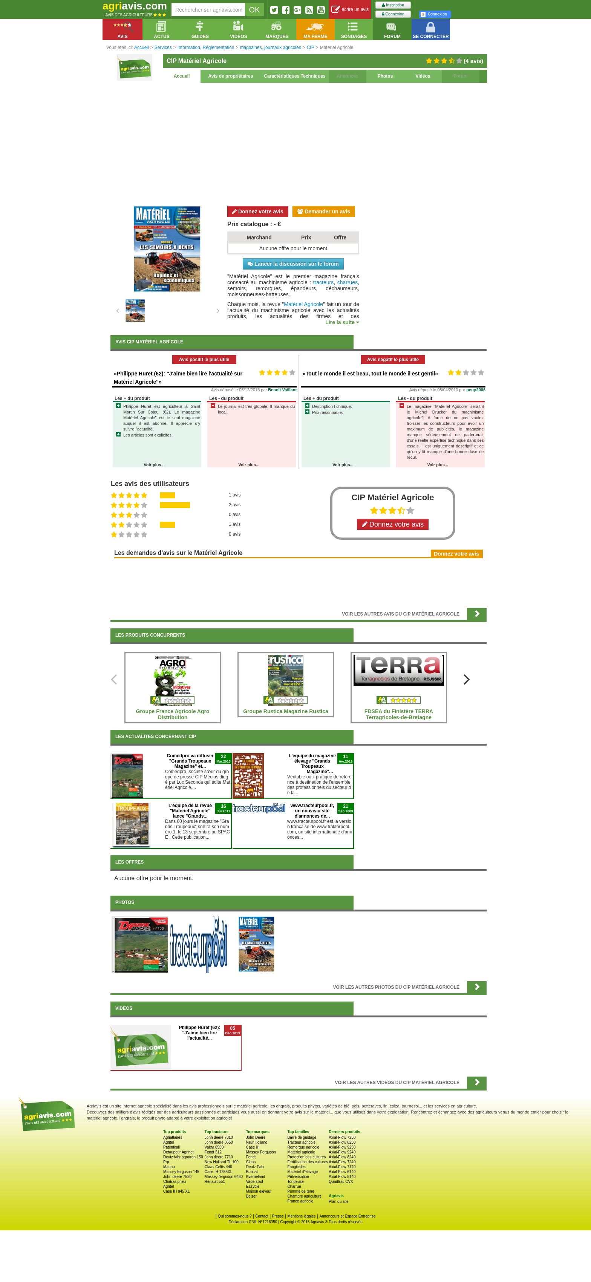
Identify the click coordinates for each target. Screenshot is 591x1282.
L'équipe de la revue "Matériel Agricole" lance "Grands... (190, 811)
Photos (385, 76)
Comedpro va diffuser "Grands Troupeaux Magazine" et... (190, 761)
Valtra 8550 (214, 1147)
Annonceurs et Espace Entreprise (347, 1216)
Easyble (253, 1186)
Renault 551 (215, 1181)
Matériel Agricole (303, 304)
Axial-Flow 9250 (342, 1147)
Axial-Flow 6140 (342, 1172)
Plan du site (338, 1201)
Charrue (294, 1186)
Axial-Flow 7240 (342, 1162)
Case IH (253, 1147)
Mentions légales (302, 1216)
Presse (278, 1216)
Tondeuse (295, 1181)
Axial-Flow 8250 (342, 1142)
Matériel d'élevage (302, 1172)
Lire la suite (342, 322)
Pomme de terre (300, 1191)
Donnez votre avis (257, 211)
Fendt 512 (213, 1152)
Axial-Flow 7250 (342, 1137)
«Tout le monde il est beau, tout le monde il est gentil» (370, 374)
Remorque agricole (303, 1147)
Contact (261, 1216)
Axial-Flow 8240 (342, 1157)
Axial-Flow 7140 (342, 1167)
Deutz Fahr (255, 1167)
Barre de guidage (301, 1137)
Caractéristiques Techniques (294, 76)
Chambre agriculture (304, 1196)
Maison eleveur (259, 1191)
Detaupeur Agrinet (178, 1152)
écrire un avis (350, 9)
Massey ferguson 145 (181, 1172)
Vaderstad (254, 1181)
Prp (166, 1162)
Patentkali (171, 1147)
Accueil (182, 76)
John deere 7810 (219, 1137)
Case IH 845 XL (176, 1191)
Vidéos (422, 76)
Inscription (393, 5)
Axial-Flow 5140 (342, 1177)
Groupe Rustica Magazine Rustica (285, 711)
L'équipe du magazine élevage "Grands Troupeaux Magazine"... (312, 763)
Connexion (393, 14)
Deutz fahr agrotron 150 (183, 1157)
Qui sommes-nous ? (234, 1216)
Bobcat (252, 1172)
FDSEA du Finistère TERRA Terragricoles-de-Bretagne (398, 714)
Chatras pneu (174, 1181)
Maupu (169, 1167)
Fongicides (296, 1167)
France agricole (300, 1201)
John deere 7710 (219, 1157)
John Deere (256, 1137)
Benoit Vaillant (282, 390)
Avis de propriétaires (230, 76)
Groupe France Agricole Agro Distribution (173, 714)
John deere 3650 (219, 1142)
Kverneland (255, 1177)
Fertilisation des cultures (307, 1162)
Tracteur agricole (301, 1142)
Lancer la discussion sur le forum (293, 264)
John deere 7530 (177, 1177)
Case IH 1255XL (218, 1172)
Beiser (251, 1196)
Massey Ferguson (261, 1152)
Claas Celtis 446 (218, 1167)
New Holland (257, 1142)
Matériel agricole (301, 1152)
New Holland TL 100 (222, 1162)
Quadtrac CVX (341, 1181)
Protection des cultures (306, 1157)
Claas (251, 1162)
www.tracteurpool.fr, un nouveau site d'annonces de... (312, 811)
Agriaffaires (172, 1137)
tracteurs (323, 282)
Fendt (251, 1157)
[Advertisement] (298, 143)
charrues (347, 282)
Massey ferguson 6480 (224, 1177)
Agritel (168, 1142)
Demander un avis (323, 211)
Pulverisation (298, 1177)
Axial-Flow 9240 (342, 1152)
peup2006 (475, 390)
